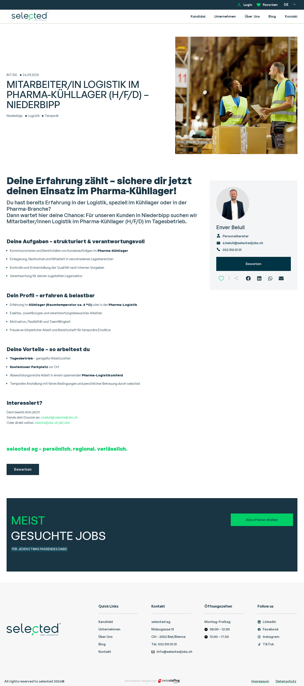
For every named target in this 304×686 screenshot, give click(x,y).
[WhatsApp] (270, 278)
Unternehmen (225, 16)
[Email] (281, 278)
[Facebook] (248, 278)
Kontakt (291, 16)
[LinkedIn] (259, 278)
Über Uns (252, 16)
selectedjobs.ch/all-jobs (52, 423)
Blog (272, 16)
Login (247, 5)
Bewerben (253, 264)
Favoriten (270, 5)
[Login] (239, 5)
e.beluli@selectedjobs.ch (59, 417)
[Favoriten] (259, 5)
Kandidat (198, 16)
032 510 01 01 (232, 250)
